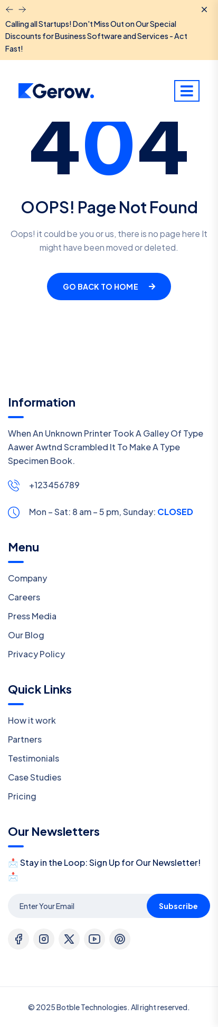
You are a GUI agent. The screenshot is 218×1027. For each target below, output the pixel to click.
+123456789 (54, 484)
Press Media (32, 615)
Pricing (22, 796)
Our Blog (26, 634)
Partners (25, 739)
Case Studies (34, 777)
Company (27, 578)
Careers (24, 597)
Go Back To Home (109, 286)
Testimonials (33, 758)
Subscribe (178, 906)
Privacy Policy (36, 653)
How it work (32, 720)
